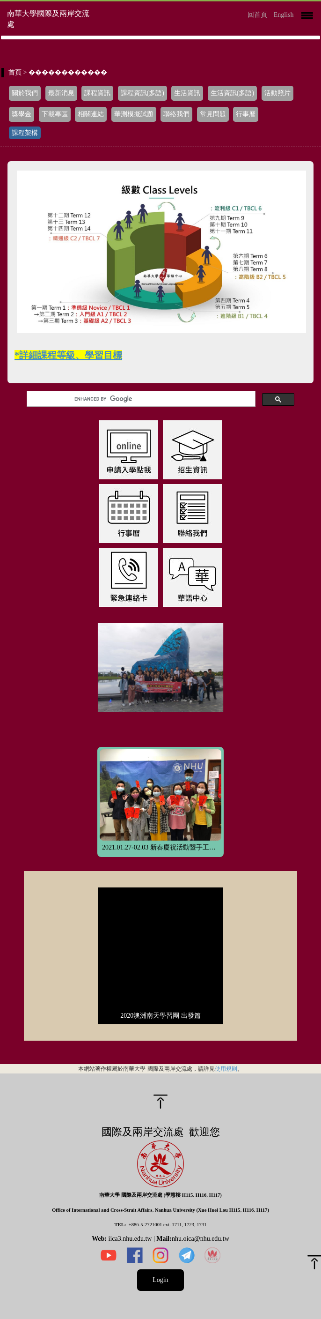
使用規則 (226, 1069)
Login (160, 1279)
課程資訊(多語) (142, 93)
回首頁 (257, 14)
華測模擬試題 (133, 114)
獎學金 (21, 114)
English (284, 14)
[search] (139, 399)
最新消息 (61, 93)
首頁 (15, 72)
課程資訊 (97, 93)
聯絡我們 (176, 114)
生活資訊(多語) (232, 93)
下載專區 (55, 114)
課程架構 (25, 132)
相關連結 (91, 114)
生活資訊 (187, 93)
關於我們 (25, 93)
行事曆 (245, 114)
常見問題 (213, 114)
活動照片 (277, 93)
